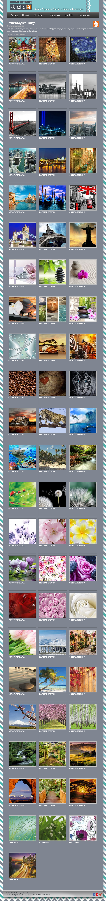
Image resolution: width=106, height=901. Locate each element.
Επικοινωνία (84, 15)
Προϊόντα (38, 15)
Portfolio (69, 15)
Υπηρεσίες (55, 15)
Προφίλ (25, 15)
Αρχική (14, 15)
